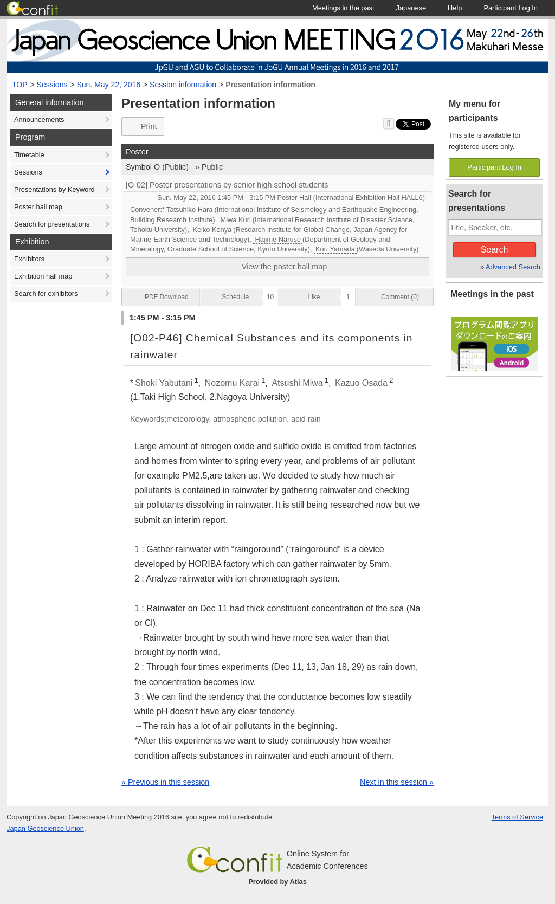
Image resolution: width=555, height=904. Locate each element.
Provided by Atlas (277, 881)
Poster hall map (38, 207)
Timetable (29, 155)
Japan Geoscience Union (45, 828)
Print (141, 126)
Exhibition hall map (43, 276)
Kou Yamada (335, 249)
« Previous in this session (165, 782)
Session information (183, 84)
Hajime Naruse (278, 239)
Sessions (52, 84)
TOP (20, 84)
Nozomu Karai (232, 383)
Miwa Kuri (236, 220)
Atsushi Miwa (297, 383)
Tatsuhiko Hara (189, 209)
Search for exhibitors (46, 293)
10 (270, 297)
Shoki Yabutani (163, 383)
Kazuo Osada (361, 383)
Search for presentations (51, 224)
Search (494, 249)
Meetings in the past (492, 294)
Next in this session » (397, 782)
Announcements (39, 119)
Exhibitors (29, 259)
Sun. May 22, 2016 (109, 84)
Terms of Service (517, 817)
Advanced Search (513, 267)
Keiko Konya (211, 229)
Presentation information (270, 84)
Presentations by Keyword (54, 189)
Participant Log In (494, 167)
